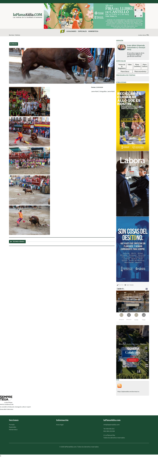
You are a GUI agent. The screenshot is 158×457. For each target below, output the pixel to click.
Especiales (82, 31)
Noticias (17, 35)
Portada (12, 425)
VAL (147, 35)
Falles (130, 64)
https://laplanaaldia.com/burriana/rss (128, 392)
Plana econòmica (140, 71)
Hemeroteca (93, 31)
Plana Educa (125, 71)
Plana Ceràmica (137, 65)
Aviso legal (59, 425)
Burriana (11, 35)
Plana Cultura (144, 65)
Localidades (71, 31)
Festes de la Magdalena (122, 66)
